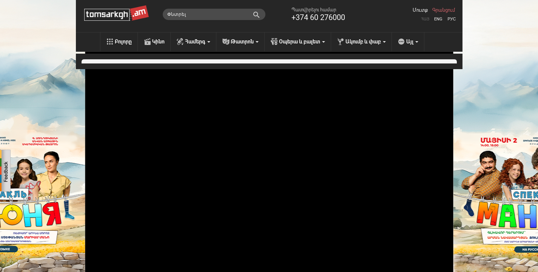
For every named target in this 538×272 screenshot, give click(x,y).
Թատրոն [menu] (245, 42)
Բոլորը (123, 42)
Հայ (425, 19)
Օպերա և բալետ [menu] (302, 42)
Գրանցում (443, 10)
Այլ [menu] (412, 42)
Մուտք (420, 10)
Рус (451, 19)
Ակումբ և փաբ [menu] (365, 42)
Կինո (158, 42)
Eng (438, 19)
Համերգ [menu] (197, 42)
